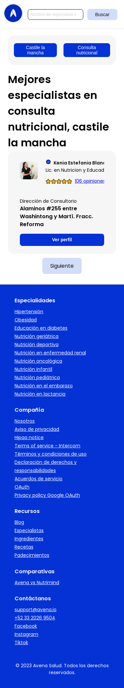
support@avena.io (36, 609)
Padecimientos (32, 555)
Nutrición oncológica (38, 361)
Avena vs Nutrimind (37, 582)
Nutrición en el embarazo (44, 385)
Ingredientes (29, 538)
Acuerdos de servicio (38, 478)
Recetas (24, 547)
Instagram (26, 634)
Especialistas (29, 530)
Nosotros (25, 421)
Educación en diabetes (41, 328)
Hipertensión (29, 311)
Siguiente (62, 266)
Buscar (102, 14)
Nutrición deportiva (37, 344)
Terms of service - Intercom (47, 445)
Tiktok (21, 642)
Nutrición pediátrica (37, 377)
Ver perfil (62, 239)
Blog (19, 522)
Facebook (26, 626)
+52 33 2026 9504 (35, 617)
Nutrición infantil (33, 369)
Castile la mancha (35, 50)
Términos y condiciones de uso (51, 454)
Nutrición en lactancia (40, 394)
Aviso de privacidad (37, 429)
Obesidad (26, 319)
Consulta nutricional (87, 50)
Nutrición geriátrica (37, 336)
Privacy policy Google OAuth (47, 495)
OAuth (22, 487)
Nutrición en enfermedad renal (50, 352)
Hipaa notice (29, 437)
